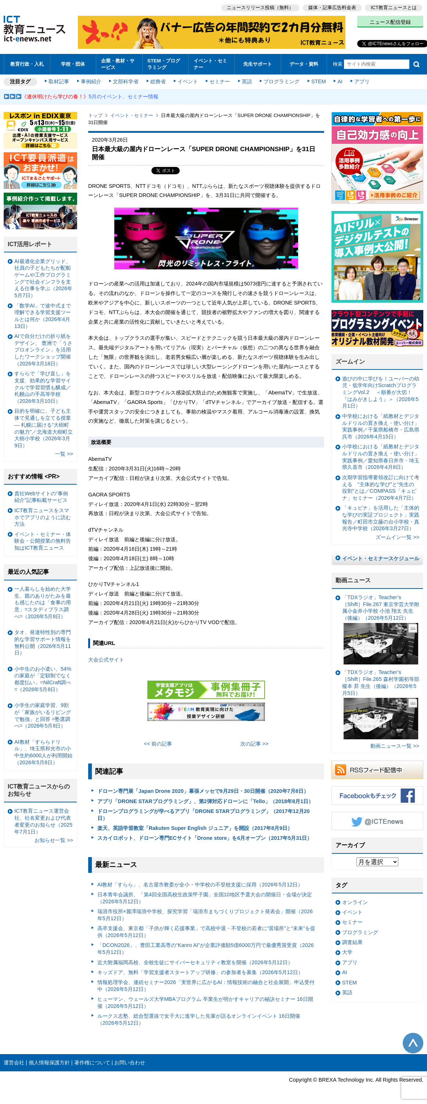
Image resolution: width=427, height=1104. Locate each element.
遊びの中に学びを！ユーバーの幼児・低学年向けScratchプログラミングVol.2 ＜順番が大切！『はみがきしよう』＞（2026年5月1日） (380, 392)
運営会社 (14, 1062)
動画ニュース (353, 580)
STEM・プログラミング (163, 64)
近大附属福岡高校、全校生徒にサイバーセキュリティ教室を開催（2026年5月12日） (195, 962)
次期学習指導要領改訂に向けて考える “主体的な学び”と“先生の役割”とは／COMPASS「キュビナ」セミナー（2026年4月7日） (380, 487)
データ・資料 (304, 64)
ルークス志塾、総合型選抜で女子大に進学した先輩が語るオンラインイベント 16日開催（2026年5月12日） (198, 1019)
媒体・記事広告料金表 (332, 7)
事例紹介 (91, 81)
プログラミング (281, 81)
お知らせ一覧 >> (54, 840)
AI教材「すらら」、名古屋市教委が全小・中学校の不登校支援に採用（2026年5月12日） (200, 885)
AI (339, 81)
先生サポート (257, 64)
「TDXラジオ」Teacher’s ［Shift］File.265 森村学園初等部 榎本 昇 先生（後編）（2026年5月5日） (380, 704)
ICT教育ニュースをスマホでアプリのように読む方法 (42, 517)
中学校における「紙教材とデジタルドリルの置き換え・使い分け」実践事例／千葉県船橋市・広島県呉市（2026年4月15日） (380, 426)
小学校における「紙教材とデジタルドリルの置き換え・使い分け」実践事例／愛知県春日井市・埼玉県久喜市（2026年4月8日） (380, 457)
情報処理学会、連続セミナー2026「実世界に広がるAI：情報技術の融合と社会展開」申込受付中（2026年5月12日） (206, 985)
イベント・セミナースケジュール (380, 558)
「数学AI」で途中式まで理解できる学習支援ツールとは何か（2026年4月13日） (42, 316)
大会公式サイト (106, 660)
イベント (187, 81)
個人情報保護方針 (49, 1062)
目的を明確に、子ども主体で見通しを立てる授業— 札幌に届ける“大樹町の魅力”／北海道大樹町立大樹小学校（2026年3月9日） (43, 428)
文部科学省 (126, 81)
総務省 (158, 81)
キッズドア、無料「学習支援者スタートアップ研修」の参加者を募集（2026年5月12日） (200, 972)
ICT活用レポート (30, 244)
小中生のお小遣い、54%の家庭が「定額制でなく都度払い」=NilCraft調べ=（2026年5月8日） (42, 679)
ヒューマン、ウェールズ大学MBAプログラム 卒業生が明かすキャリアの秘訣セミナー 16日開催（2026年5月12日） (205, 1002)
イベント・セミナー (210, 64)
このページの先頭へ (413, 1043)
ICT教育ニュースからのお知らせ (39, 790)
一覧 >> (64, 454)
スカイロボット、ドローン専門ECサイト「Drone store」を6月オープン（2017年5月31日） (204, 838)
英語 (247, 81)
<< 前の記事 (158, 744)
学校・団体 (73, 64)
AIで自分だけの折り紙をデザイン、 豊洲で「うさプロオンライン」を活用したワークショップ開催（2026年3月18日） (43, 350)
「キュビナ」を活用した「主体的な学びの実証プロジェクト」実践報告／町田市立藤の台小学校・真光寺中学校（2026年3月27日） (380, 518)
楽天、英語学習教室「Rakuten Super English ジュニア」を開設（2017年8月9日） (195, 828)
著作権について (92, 1062)
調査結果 (352, 942)
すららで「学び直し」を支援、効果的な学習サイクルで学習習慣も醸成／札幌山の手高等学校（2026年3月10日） (42, 387)
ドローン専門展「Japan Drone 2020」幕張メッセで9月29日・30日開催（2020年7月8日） (203, 791)
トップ (95, 115)
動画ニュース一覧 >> (394, 746)
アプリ (362, 81)
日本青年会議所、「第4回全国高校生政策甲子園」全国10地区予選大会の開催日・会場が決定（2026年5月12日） (204, 898)
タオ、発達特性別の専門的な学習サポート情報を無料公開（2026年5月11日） (42, 642)
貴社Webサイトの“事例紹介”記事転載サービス (41, 497)
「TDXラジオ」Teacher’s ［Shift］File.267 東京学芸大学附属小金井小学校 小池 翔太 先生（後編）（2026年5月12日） (380, 629)
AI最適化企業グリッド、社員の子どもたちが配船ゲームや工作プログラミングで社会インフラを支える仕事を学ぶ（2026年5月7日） (43, 278)
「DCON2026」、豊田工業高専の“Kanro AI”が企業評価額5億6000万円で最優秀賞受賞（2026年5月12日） (205, 948)
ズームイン (350, 361)
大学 (347, 952)
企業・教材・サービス (117, 64)
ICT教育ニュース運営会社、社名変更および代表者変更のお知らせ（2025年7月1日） (43, 821)
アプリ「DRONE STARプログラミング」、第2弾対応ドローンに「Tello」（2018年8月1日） (205, 801)
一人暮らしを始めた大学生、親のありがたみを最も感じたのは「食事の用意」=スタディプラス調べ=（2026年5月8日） (42, 602)
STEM (318, 81)
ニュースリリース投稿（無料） (260, 7)
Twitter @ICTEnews (377, 821)
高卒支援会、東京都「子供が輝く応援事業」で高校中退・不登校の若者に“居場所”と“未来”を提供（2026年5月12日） (206, 931)
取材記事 (59, 81)
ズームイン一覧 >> (397, 537)
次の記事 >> (254, 744)
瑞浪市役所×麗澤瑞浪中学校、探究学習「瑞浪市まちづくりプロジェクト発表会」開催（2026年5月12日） (205, 914)
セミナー (219, 81)
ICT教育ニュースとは (394, 7)
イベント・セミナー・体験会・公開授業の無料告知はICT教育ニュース (42, 541)
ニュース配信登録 (390, 22)
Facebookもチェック (377, 795)
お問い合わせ (129, 1062)
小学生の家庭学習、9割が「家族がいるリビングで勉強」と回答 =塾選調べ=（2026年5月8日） (42, 715)
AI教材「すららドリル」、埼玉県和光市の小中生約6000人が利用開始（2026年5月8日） (43, 752)
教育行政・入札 (27, 64)
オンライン (355, 902)
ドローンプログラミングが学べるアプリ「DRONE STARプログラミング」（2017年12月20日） (203, 814)
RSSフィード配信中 (377, 770)
